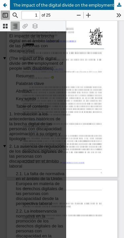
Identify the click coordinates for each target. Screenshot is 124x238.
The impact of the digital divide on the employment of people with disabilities (68, 5)
